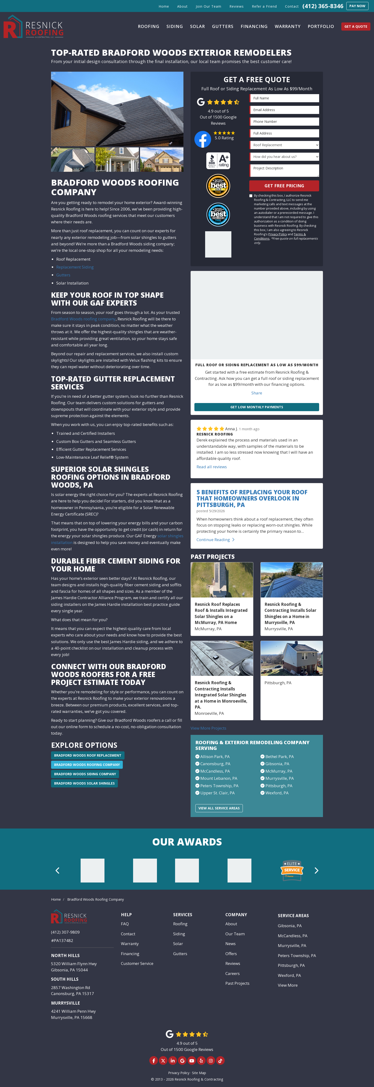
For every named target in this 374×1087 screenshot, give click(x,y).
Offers (231, 953)
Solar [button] (197, 26)
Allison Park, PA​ (215, 756)
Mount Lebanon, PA (218, 778)
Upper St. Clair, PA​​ (217, 793)
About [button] (182, 6)
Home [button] (164, 6)
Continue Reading (215, 539)
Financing (130, 953)
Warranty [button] (288, 26)
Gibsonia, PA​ (277, 763)
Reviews (232, 963)
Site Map (199, 1073)
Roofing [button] (148, 26)
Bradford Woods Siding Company (85, 774)
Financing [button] (254, 26)
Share (256, 393)
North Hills (65, 955)
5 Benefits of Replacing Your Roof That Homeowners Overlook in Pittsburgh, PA (252, 498)
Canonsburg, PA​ (215, 763)
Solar (178, 943)
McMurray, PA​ (278, 771)
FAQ (125, 923)
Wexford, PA (277, 793)
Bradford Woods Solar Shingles (84, 783)
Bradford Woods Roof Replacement (87, 755)
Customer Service (137, 963)
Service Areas (293, 915)
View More (288, 985)
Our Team (235, 933)
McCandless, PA (292, 935)
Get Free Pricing (284, 185)
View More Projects (208, 728)
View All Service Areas (219, 808)
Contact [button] (292, 6)
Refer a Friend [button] (264, 6)
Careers (232, 973)
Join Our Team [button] (208, 6)
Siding (179, 933)
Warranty (130, 943)
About (231, 923)
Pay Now (357, 6)
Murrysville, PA (279, 778)
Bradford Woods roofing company (83, 319)
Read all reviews (212, 466)
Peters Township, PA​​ (219, 785)
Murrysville (65, 1003)
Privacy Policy (277, 234)
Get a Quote (355, 26)
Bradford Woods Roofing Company (87, 764)
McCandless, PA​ (215, 771)
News (230, 943)
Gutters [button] (223, 26)
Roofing (180, 923)
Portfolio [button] (321, 26)
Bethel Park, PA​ (279, 756)
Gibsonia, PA (290, 925)
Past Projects (237, 983)
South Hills (64, 979)
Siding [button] (174, 26)
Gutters (63, 275)
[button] (58, 871)
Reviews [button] (236, 6)
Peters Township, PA (297, 955)
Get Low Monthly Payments (256, 407)
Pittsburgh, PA (278, 785)
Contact (128, 933)
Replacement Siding (75, 267)
